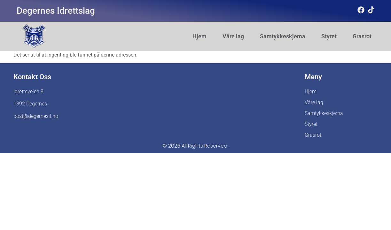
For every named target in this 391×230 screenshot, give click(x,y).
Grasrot (362, 36)
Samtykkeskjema (282, 36)
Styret (329, 36)
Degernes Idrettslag (56, 10)
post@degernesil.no (35, 116)
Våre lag (233, 36)
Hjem (199, 36)
